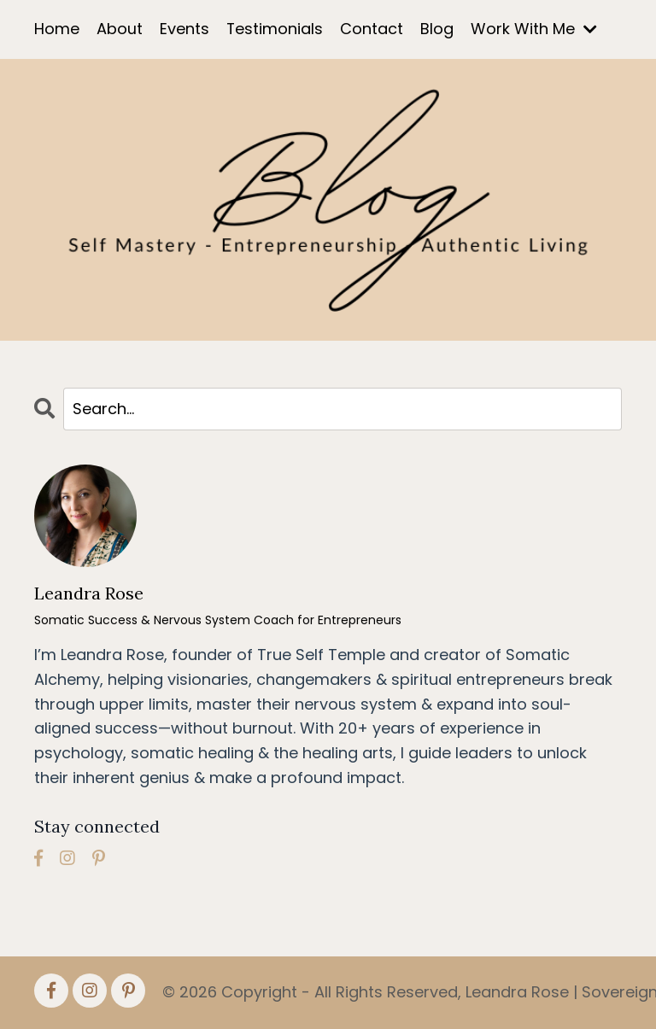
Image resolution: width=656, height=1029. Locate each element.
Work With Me (535, 28)
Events (184, 28)
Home (56, 28)
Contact (372, 28)
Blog (437, 28)
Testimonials (275, 28)
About (120, 28)
